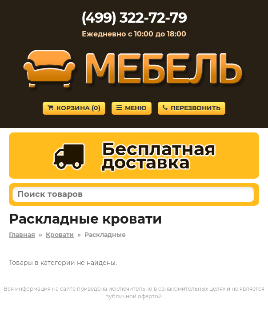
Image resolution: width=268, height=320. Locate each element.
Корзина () (74, 108)
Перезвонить (191, 108)
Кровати (60, 235)
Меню (131, 108)
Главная (22, 235)
